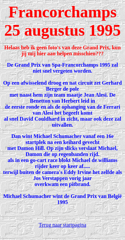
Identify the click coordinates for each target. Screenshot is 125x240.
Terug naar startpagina (62, 225)
